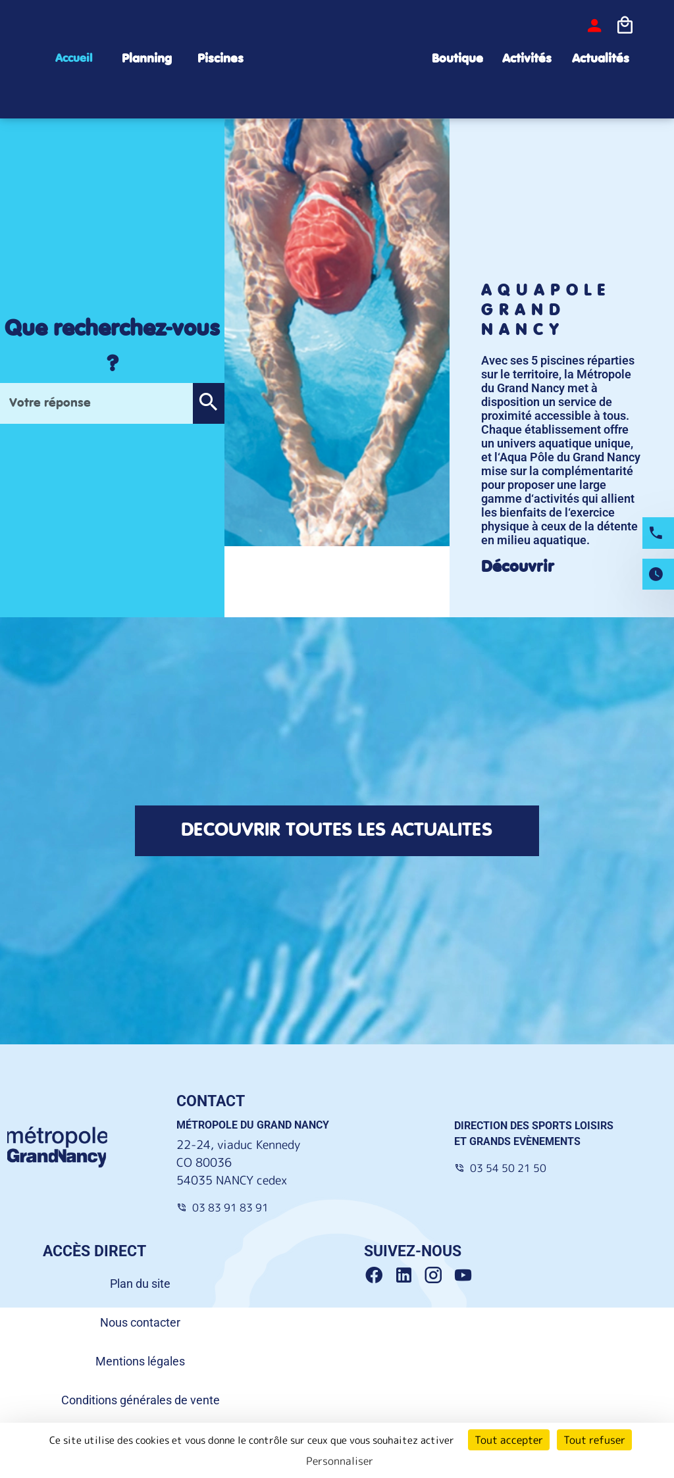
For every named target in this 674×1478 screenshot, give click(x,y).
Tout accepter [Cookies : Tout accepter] (509, 1440)
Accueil (73, 58)
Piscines (220, 59)
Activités (527, 59)
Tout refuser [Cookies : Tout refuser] (594, 1440)
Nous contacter (140, 1322)
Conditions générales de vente (140, 1400)
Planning (147, 59)
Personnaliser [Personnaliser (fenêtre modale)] (339, 1461)
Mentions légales (140, 1361)
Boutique (457, 59)
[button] (208, 403)
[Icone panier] (625, 26)
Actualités (600, 59)
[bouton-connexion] (594, 26)
